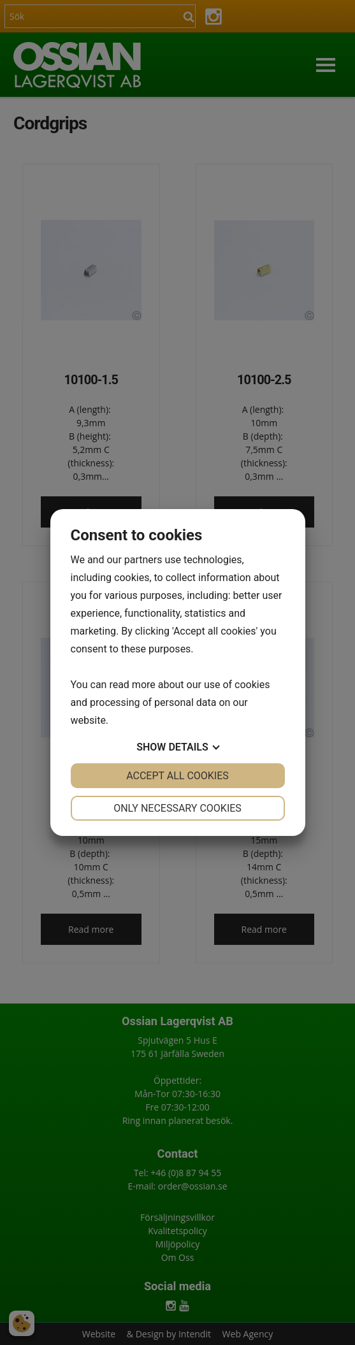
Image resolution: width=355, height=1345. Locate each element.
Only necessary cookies (177, 808)
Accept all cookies (177, 776)
